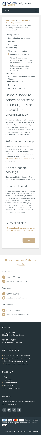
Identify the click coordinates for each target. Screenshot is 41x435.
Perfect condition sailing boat (15, 361)
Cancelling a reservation (15, 23)
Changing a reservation (17, 51)
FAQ (5, 377)
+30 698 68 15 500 (13, 277)
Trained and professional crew (16, 364)
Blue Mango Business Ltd (28, 431)
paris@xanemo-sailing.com (16, 298)
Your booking (22, 21)
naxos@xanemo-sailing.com (17, 281)
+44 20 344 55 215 (13, 310)
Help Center (10, 21)
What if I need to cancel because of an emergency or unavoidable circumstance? (21, 60)
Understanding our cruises (19, 38)
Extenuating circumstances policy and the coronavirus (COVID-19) (20, 68)
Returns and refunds (16, 88)
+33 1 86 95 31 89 (12, 294)
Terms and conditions (12, 388)
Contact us (29, 240)
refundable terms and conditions (19, 159)
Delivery (11, 85)
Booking (11, 42)
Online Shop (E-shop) (14, 82)
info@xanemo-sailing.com (12, 342)
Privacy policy (9, 386)
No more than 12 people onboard (17, 356)
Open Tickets (11, 73)
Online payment (14, 45)
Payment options (10, 383)
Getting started (12, 35)
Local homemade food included (17, 358)
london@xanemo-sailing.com (17, 315)
